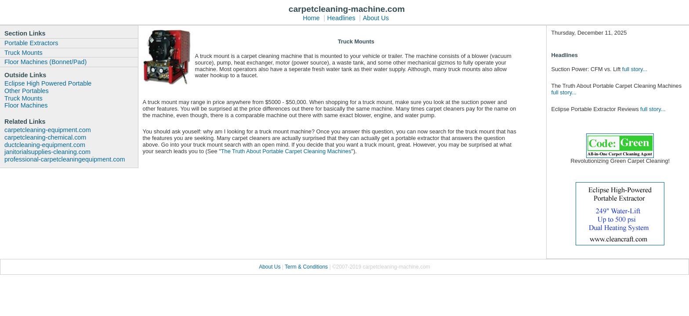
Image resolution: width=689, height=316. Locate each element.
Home (311, 18)
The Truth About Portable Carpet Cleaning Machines (286, 151)
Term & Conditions (307, 267)
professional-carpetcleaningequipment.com (64, 159)
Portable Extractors (31, 43)
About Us (376, 18)
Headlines (341, 18)
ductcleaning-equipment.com (44, 144)
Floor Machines (25, 105)
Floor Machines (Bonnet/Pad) (45, 61)
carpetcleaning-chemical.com (45, 137)
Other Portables (26, 90)
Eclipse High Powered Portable (47, 83)
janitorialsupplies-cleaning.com (47, 151)
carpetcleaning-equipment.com (47, 129)
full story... (634, 69)
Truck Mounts (23, 52)
